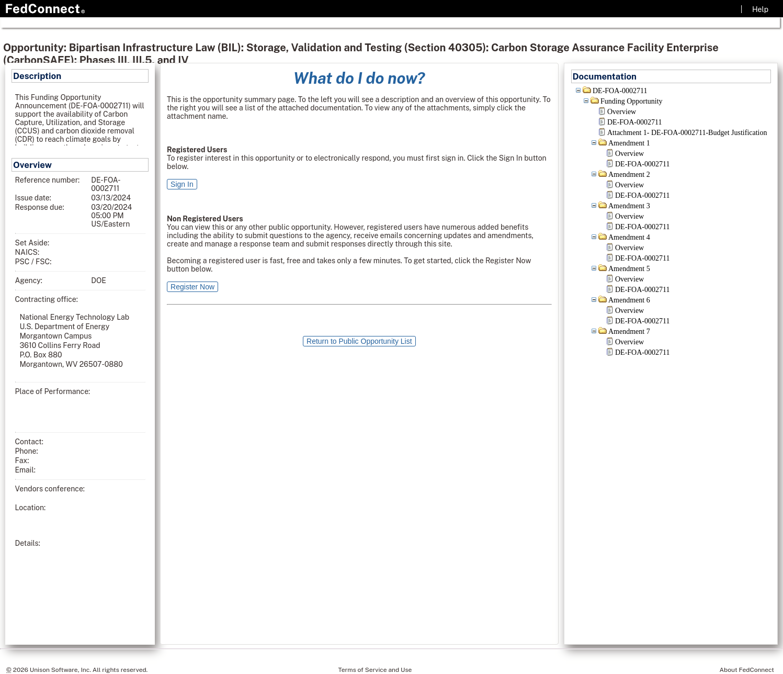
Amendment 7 (629, 331)
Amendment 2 (629, 174)
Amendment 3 (629, 206)
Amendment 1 (629, 143)
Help (760, 9)
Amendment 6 (629, 300)
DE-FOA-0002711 (620, 91)
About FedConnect (747, 669)
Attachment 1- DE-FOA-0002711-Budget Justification (687, 133)
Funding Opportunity (631, 101)
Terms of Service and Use (375, 669)
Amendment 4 (629, 237)
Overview (621, 112)
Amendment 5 (629, 269)
